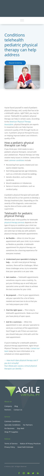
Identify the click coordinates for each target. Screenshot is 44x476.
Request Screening (15, 63)
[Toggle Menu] (22, 20)
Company (8, 406)
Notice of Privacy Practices (30, 444)
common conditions (16, 160)
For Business (9, 429)
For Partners (28, 425)
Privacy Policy (9, 447)
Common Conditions (12, 421)
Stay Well (20, 429)
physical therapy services (14, 222)
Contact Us (18, 410)
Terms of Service (10, 444)
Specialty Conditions (12, 425)
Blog (16, 406)
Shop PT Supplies (11, 432)
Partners (7, 410)
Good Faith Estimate (25, 447)
